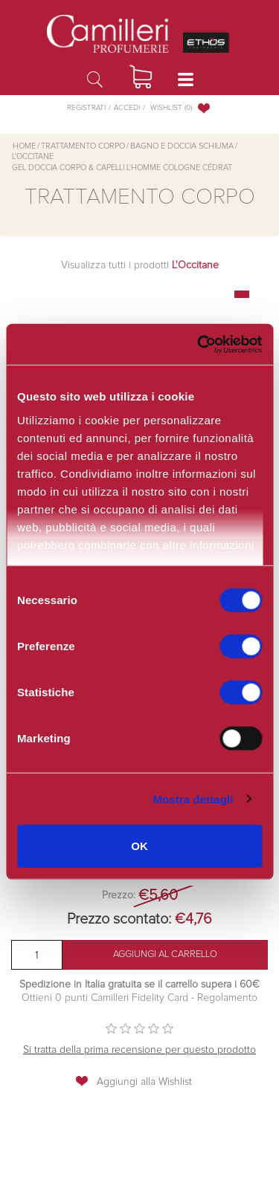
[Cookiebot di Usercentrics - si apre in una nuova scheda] (197, 344)
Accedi (127, 107)
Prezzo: (118, 895)
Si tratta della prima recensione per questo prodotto (139, 1050)
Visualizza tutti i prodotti (140, 265)
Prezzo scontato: (119, 919)
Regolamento (225, 998)
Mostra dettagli (193, 798)
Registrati (86, 107)
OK (139, 846)
